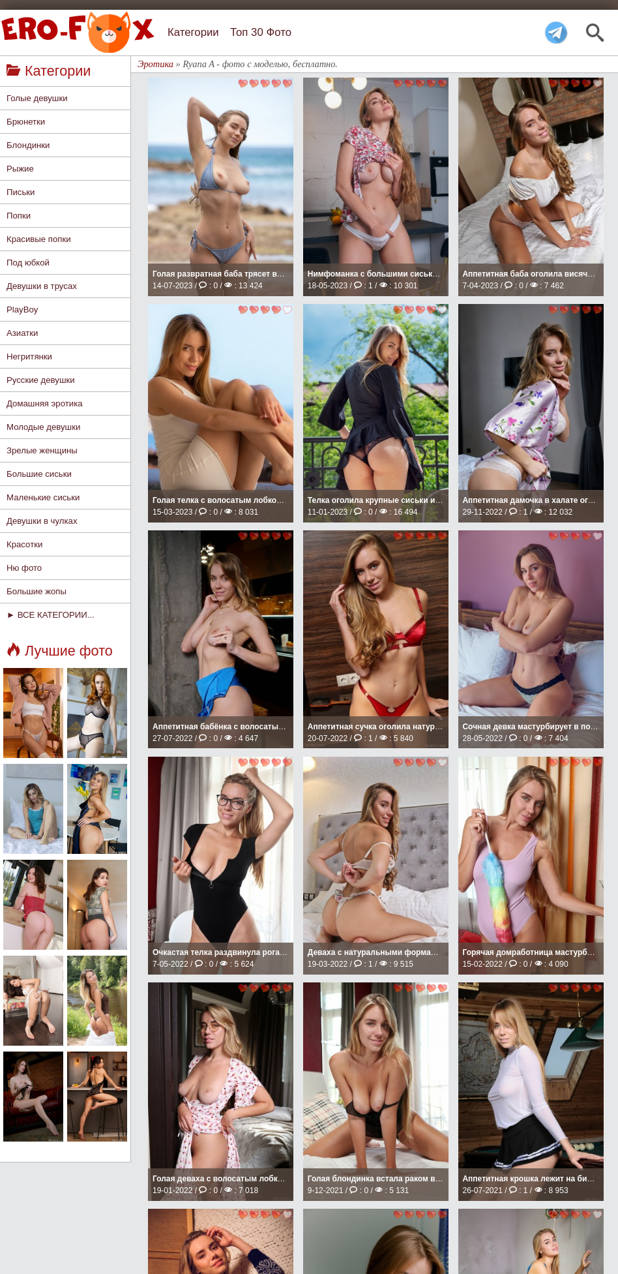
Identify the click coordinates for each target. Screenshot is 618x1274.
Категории (193, 32)
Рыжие (20, 169)
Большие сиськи (39, 474)
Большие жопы (36, 591)
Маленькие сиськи (43, 497)
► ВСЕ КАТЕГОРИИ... (51, 615)
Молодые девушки (43, 427)
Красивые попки (39, 239)
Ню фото (24, 568)
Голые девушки (37, 98)
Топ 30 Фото (260, 32)
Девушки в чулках (42, 521)
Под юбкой (28, 262)
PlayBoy (22, 309)
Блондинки (28, 145)
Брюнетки (26, 122)
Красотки (24, 544)
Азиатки (22, 333)
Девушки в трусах (42, 286)
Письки (21, 192)
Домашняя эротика (45, 403)
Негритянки (29, 356)
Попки (19, 215)
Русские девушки (41, 380)
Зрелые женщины (42, 450)
